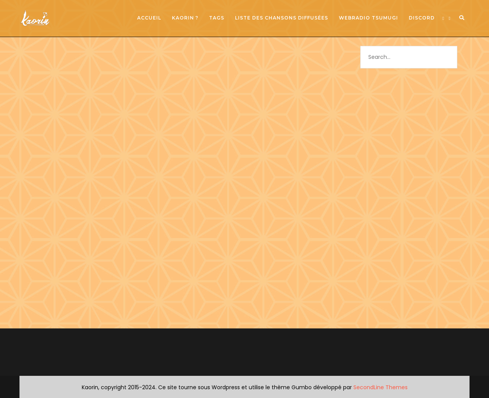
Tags (216, 18)
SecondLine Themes (380, 387)
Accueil (149, 18)
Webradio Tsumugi (368, 18)
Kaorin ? (185, 18)
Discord (422, 18)
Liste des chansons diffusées (281, 18)
